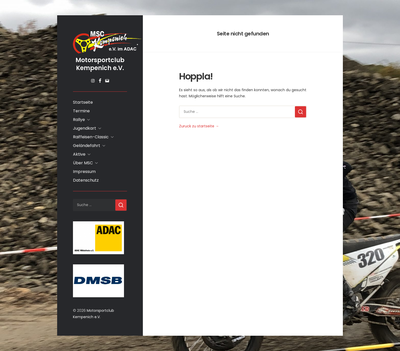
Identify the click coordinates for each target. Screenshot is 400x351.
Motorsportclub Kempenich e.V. (100, 64)
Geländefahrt (86, 145)
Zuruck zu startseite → (199, 126)
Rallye (79, 120)
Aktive (79, 154)
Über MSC (83, 163)
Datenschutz (86, 180)
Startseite (83, 102)
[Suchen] (121, 205)
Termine (81, 111)
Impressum (84, 171)
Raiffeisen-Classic (91, 137)
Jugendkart (84, 128)
